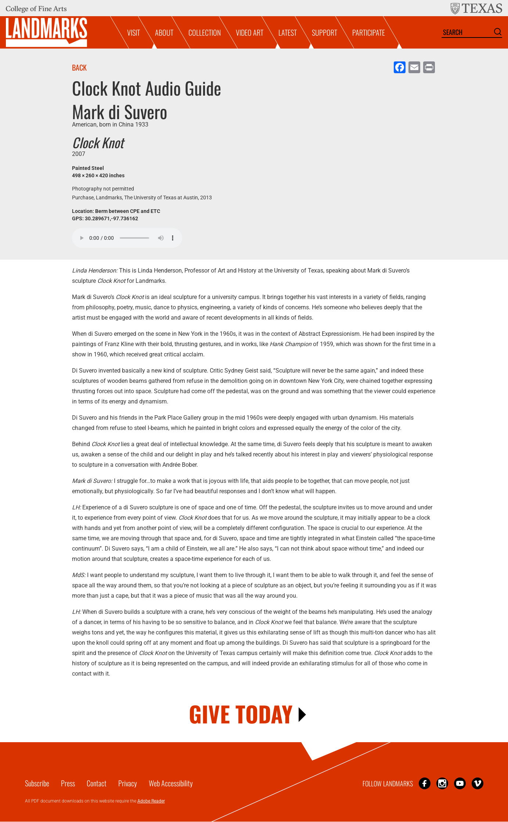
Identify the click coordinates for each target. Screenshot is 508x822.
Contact (97, 783)
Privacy (127, 783)
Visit (133, 32)
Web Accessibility (171, 783)
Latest (287, 32)
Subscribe (37, 783)
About (164, 32)
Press (68, 783)
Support (324, 32)
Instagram (442, 783)
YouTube (459, 783)
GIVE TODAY (241, 713)
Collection (204, 32)
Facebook (424, 783)
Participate (368, 32)
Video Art (249, 32)
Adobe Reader (151, 801)
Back (79, 67)
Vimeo (477, 783)
